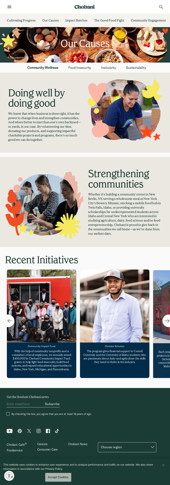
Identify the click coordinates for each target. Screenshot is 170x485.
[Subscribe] (52, 404)
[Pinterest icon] (20, 432)
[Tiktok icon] (57, 432)
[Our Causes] (50, 20)
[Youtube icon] (9, 432)
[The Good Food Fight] (109, 20)
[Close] (163, 465)
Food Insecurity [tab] (79, 68)
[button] (127, 447)
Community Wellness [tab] (42, 68)
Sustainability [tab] (136, 68)
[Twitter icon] (29, 432)
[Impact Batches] (76, 20)
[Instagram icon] (38, 432)
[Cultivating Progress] (21, 20)
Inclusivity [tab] (108, 68)
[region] (85, 472)
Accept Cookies (58, 477)
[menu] (10, 7)
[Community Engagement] (148, 20)
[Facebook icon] (48, 432)
